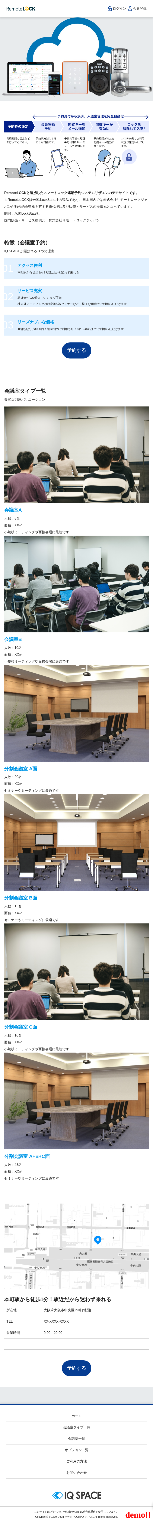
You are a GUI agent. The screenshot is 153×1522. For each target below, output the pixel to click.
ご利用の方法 (76, 1461)
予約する (76, 350)
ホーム (76, 1416)
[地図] (86, 1310)
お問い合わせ (76, 1472)
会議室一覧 (76, 1438)
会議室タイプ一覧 (76, 1427)
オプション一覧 (77, 1450)
